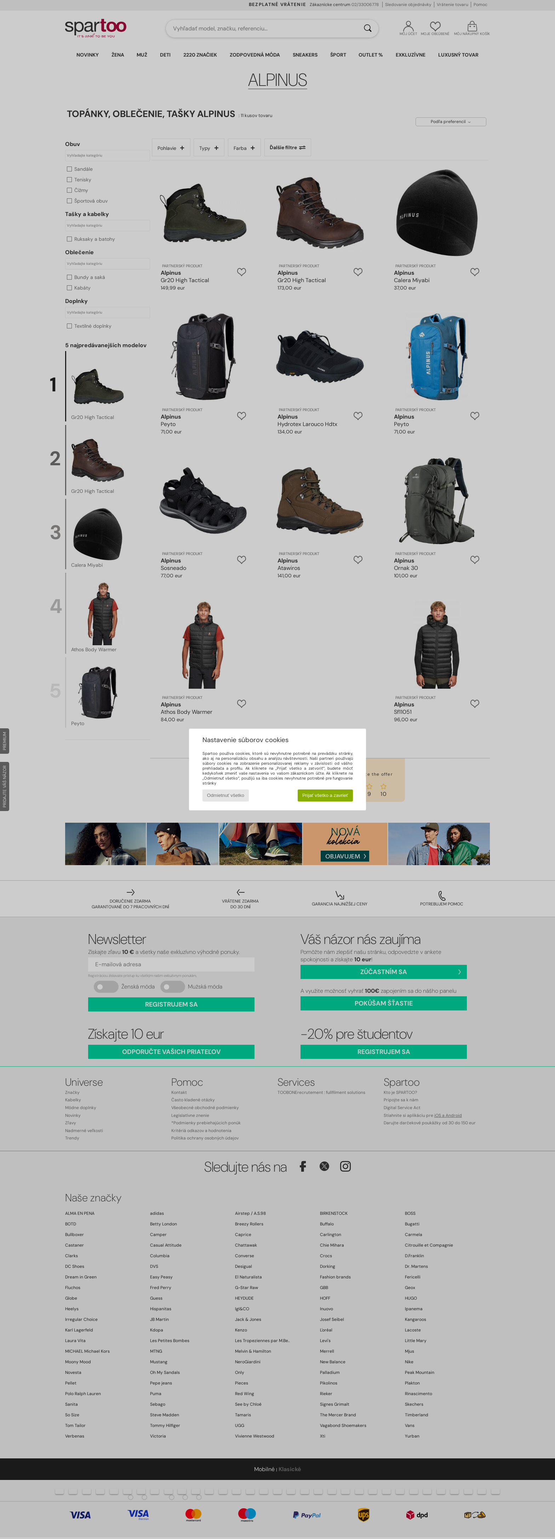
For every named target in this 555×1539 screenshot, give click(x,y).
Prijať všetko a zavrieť (325, 795)
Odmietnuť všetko (225, 795)
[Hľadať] (368, 28)
